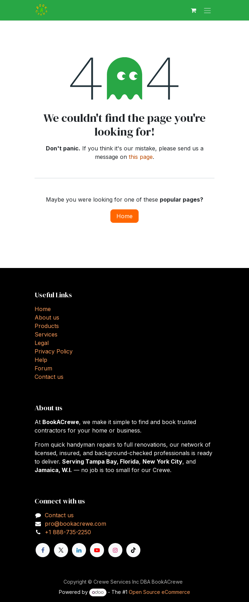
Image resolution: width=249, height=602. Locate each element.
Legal (42, 342)
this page (141, 156)
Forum (43, 368)
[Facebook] (43, 550)
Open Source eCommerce (159, 592)
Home (124, 216)
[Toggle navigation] (207, 10)
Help (41, 359)
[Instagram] (115, 550)
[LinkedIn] (79, 550)
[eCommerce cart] (193, 10)
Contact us (49, 376)
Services (46, 334)
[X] (61, 550)
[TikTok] (133, 550)
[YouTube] (97, 550)
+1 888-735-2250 (68, 532)
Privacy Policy (54, 351)
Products (47, 325)
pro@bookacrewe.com (75, 523)
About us (47, 317)
